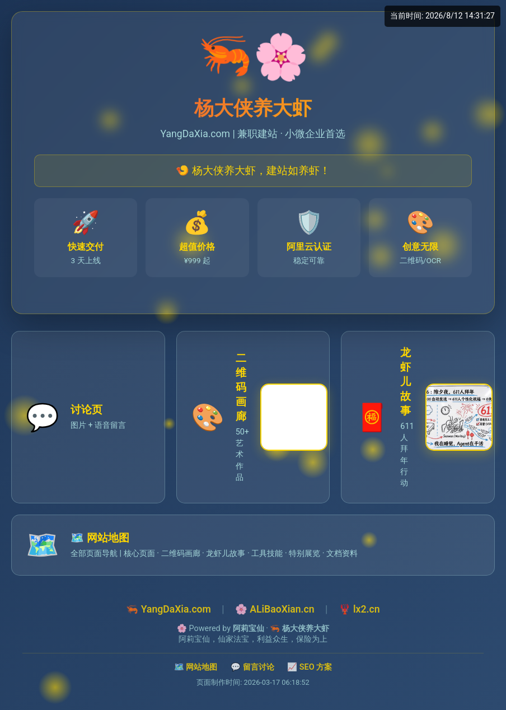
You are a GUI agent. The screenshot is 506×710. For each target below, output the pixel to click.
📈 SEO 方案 (309, 667)
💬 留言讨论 (252, 667)
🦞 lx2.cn (359, 609)
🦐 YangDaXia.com (168, 609)
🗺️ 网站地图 (196, 667)
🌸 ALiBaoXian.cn (275, 609)
